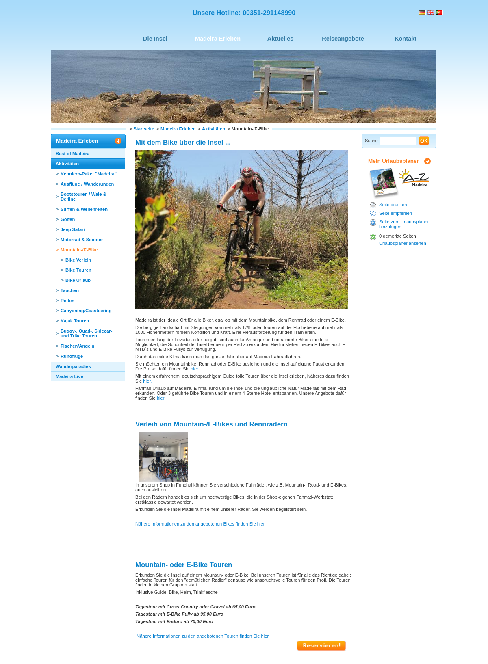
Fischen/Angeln (77, 346)
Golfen (68, 219)
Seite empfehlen (395, 213)
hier (194, 368)
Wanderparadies (73, 366)
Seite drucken (393, 204)
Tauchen (70, 290)
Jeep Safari (73, 229)
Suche (371, 140)
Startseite (144, 128)
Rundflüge (72, 356)
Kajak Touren (75, 320)
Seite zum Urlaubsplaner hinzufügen (404, 224)
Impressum (129, 646)
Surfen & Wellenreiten (84, 209)
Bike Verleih (78, 259)
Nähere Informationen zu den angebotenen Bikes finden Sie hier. (200, 478)
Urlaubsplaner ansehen (402, 243)
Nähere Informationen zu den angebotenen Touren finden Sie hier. (203, 590)
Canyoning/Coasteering (86, 310)
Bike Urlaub (78, 280)
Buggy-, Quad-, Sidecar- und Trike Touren (86, 333)
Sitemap (156, 646)
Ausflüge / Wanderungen (87, 184)
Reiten (67, 300)
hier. (147, 381)
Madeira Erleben (177, 128)
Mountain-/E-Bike (79, 249)
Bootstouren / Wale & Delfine (83, 196)
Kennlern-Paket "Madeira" (89, 173)
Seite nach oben (200, 623)
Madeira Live (69, 376)
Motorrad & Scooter (82, 239)
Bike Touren (78, 270)
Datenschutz (185, 646)
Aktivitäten (213, 128)
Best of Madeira (72, 153)
